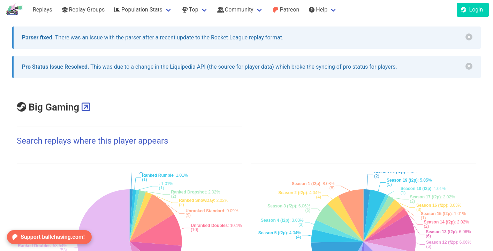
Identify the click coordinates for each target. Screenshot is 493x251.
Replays (42, 9)
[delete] (468, 36)
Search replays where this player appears (92, 141)
